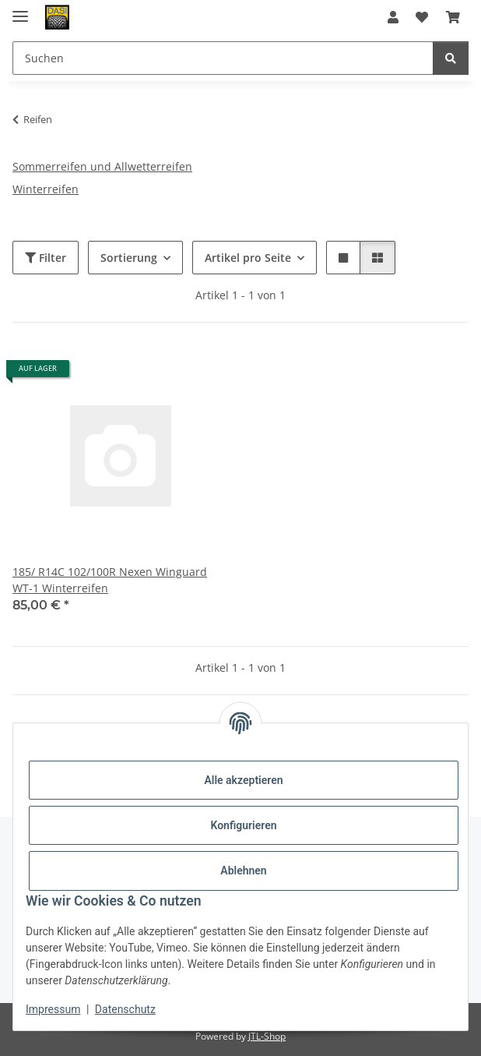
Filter (45, 257)
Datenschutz (125, 1009)
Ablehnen (243, 870)
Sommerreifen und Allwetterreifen (102, 166)
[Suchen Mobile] (223, 58)
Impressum (53, 1009)
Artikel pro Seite (248, 257)
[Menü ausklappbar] (20, 9)
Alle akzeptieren (243, 780)
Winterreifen (45, 189)
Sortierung (128, 257)
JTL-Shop (267, 1036)
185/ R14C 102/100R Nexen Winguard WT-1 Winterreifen (109, 579)
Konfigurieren (243, 825)
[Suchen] (451, 58)
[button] (393, 17)
